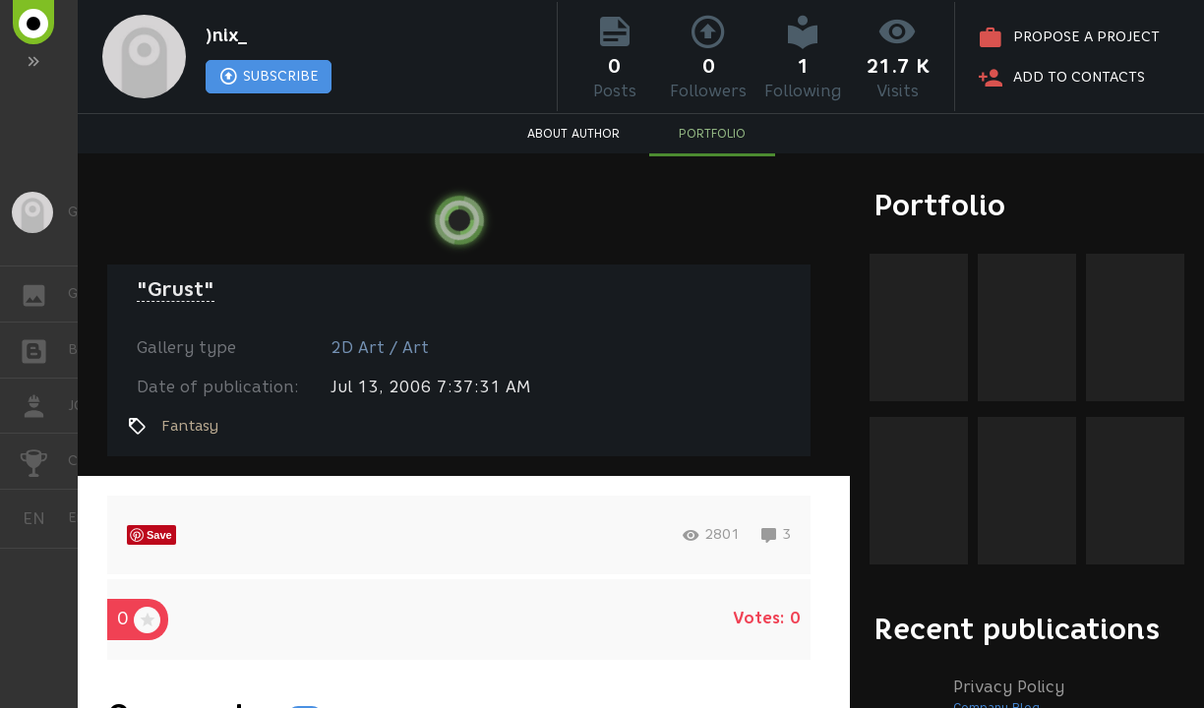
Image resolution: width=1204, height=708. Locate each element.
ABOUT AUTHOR (573, 133)
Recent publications (1017, 629)
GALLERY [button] (44, 294)
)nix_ (226, 35)
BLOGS (44, 348)
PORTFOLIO (712, 133)
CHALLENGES (44, 459)
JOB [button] (44, 406)
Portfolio (939, 205)
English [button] (41, 519)
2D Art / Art (380, 347)
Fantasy (189, 426)
